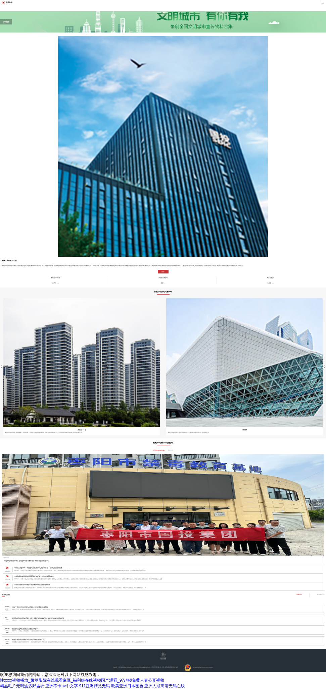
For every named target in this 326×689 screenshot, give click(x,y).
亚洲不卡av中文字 (61, 686)
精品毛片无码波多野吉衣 (22, 686)
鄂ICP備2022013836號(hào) (171, 667)
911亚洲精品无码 (94, 686)
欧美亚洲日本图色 (127, 686)
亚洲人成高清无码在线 (164, 686)
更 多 (163, 271)
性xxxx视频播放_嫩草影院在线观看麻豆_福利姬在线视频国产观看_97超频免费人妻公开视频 (82, 680)
